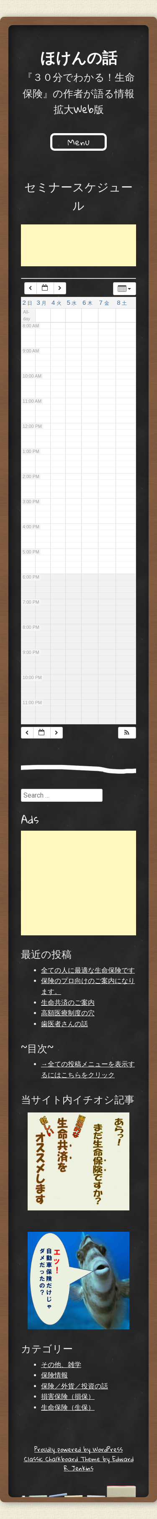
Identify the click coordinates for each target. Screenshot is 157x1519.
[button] (126, 733)
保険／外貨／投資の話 (74, 1386)
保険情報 (54, 1375)
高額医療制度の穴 (68, 1013)
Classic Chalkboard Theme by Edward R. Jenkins (79, 1463)
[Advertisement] (88, 245)
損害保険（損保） (68, 1397)
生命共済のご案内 (68, 1003)
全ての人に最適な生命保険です (88, 970)
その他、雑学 (61, 1365)
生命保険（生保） (68, 1407)
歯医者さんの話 (64, 1024)
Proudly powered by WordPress (78, 1449)
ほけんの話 (78, 57)
